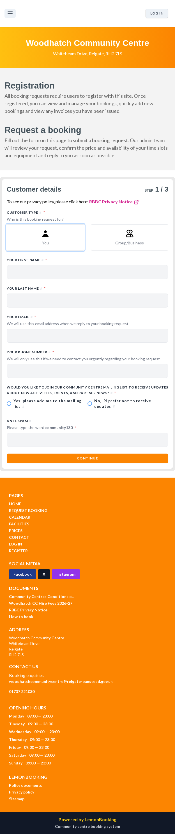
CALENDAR (19, 517)
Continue (87, 458)
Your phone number (87, 355)
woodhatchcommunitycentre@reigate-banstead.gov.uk (61, 681)
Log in (157, 13)
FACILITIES (19, 523)
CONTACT (19, 537)
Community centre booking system (87, 826)
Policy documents (25, 785)
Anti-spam (66, 424)
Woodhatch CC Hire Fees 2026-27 (40, 603)
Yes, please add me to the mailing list (47, 403)
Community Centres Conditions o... (41, 596)
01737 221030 (21, 691)
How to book (21, 616)
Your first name (51, 259)
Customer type (87, 216)
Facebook (22, 574)
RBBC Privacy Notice (111, 201)
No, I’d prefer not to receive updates (122, 403)
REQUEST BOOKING (28, 510)
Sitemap (16, 798)
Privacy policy (21, 792)
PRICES (15, 530)
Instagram (65, 574)
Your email (87, 320)
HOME (15, 503)
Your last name (51, 288)
